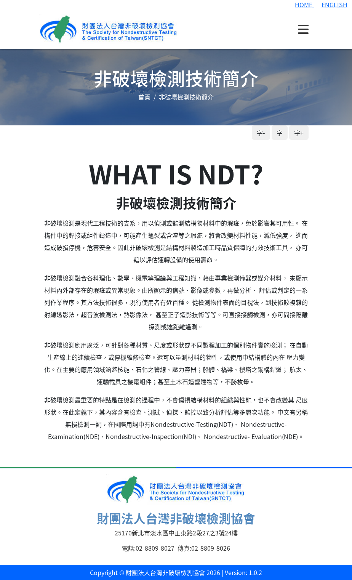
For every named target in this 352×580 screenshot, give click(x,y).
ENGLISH (334, 4)
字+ (299, 132)
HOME (304, 4)
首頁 (144, 96)
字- (261, 132)
